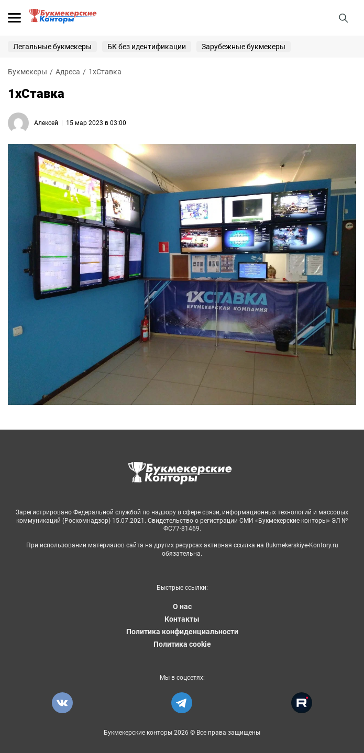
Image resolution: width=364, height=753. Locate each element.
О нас (182, 606)
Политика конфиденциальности (182, 631)
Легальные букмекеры (52, 46)
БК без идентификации (146, 46)
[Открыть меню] (14, 18)
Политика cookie (182, 644)
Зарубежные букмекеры (243, 46)
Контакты (182, 619)
